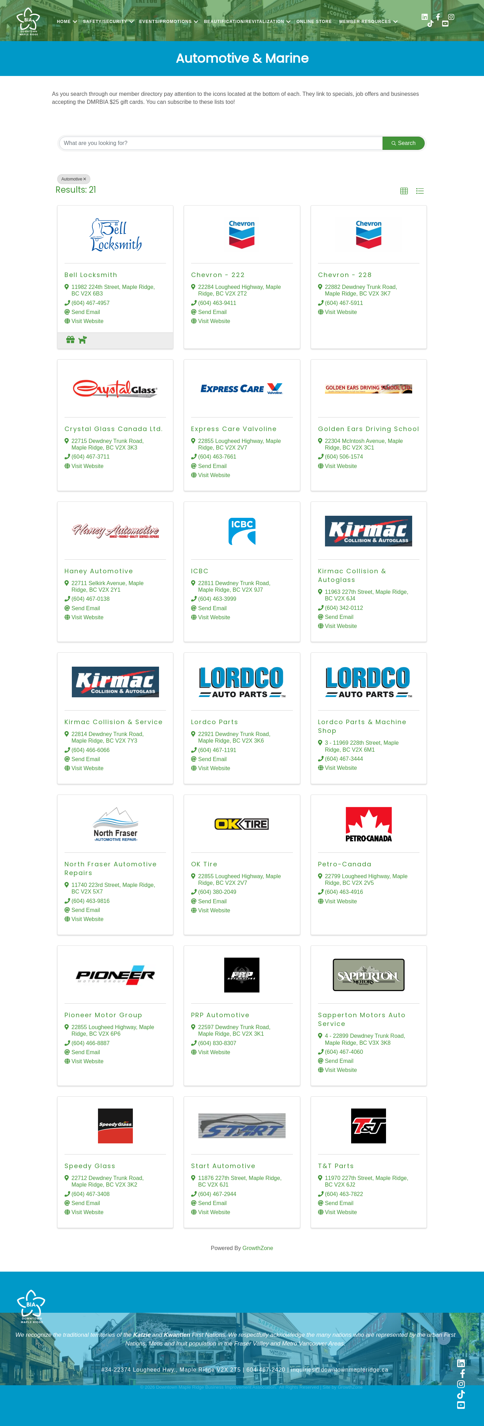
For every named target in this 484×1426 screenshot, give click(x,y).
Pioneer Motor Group (104, 1015)
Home (64, 21)
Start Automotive (223, 1166)
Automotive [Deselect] (73, 179)
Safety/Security (105, 21)
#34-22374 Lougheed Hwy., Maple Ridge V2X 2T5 (171, 1370)
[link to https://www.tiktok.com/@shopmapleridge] (430, 24)
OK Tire (204, 864)
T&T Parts (336, 1166)
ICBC (200, 571)
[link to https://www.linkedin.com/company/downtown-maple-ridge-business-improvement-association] (461, 1363)
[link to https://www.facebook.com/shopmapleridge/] (438, 18)
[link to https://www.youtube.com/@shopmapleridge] (445, 24)
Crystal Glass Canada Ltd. (114, 428)
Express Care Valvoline (234, 428)
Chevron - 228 (345, 274)
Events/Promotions (165, 21)
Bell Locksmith (91, 274)
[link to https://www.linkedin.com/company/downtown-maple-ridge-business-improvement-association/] (424, 18)
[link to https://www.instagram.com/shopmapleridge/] (451, 18)
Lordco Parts (215, 722)
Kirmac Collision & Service (114, 722)
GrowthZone (257, 1248)
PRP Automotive (220, 1015)
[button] (404, 191)
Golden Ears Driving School (368, 428)
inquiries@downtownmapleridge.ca (339, 1370)
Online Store (314, 21)
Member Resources (365, 21)
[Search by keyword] (221, 143)
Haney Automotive (99, 571)
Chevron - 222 (218, 274)
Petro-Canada (345, 864)
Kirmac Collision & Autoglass (352, 575)
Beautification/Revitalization (244, 21)
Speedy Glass (90, 1166)
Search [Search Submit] (404, 143)
